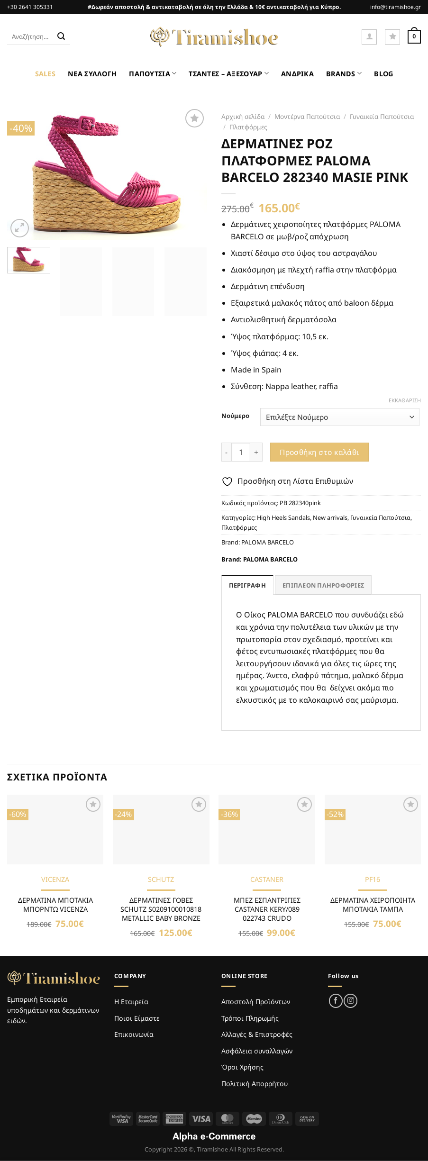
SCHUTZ (161, 879)
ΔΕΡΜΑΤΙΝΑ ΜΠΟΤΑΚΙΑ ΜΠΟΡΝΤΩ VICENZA (55, 905)
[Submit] (62, 37)
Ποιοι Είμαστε (137, 1018)
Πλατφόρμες (248, 126)
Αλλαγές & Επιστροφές (256, 1034)
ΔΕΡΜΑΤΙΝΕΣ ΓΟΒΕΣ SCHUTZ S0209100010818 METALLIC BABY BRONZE (160, 909)
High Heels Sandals (283, 517)
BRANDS (344, 73)
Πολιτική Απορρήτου (254, 1083)
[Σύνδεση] (369, 37)
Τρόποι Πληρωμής (250, 1018)
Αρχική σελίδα (242, 116)
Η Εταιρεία (131, 1001)
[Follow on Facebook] (336, 1000)
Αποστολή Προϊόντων (255, 1001)
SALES (45, 73)
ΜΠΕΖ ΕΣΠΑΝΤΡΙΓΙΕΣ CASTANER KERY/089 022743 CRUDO (267, 909)
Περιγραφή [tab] (247, 585)
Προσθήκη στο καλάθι (319, 452)
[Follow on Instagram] (350, 1000)
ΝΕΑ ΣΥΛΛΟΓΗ (92, 73)
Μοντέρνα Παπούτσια (307, 116)
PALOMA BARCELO (267, 542)
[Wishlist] (392, 37)
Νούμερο (235, 416)
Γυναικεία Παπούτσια (382, 116)
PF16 (372, 879)
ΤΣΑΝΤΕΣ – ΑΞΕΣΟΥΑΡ (229, 73)
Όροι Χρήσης (242, 1066)
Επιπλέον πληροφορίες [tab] (323, 585)
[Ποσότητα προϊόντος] (240, 452)
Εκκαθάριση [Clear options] (405, 400)
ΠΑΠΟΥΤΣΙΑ (152, 73)
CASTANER (266, 879)
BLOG (383, 73)
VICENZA (55, 879)
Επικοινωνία (134, 1034)
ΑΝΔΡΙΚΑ (297, 73)
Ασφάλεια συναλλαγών (256, 1050)
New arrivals (330, 517)
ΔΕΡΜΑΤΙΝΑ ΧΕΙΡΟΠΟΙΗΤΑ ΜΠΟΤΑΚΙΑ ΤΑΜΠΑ (372, 905)
